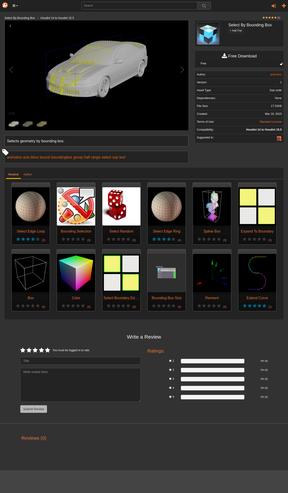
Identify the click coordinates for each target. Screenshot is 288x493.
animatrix (14, 157)
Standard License (271, 121)
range (95, 157)
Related (13, 174)
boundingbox (61, 157)
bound (45, 157)
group (78, 157)
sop (115, 157)
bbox (34, 157)
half (87, 157)
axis (26, 157)
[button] (15, 5)
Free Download (239, 56)
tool (122, 157)
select (106, 157)
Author (28, 174)
